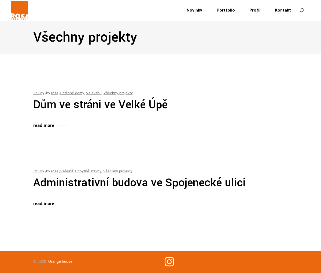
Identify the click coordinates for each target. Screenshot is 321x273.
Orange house (60, 261)
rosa (54, 93)
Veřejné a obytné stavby (80, 171)
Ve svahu (94, 93)
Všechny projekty (118, 93)
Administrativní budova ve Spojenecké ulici (139, 183)
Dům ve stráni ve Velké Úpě (100, 104)
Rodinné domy (72, 93)
